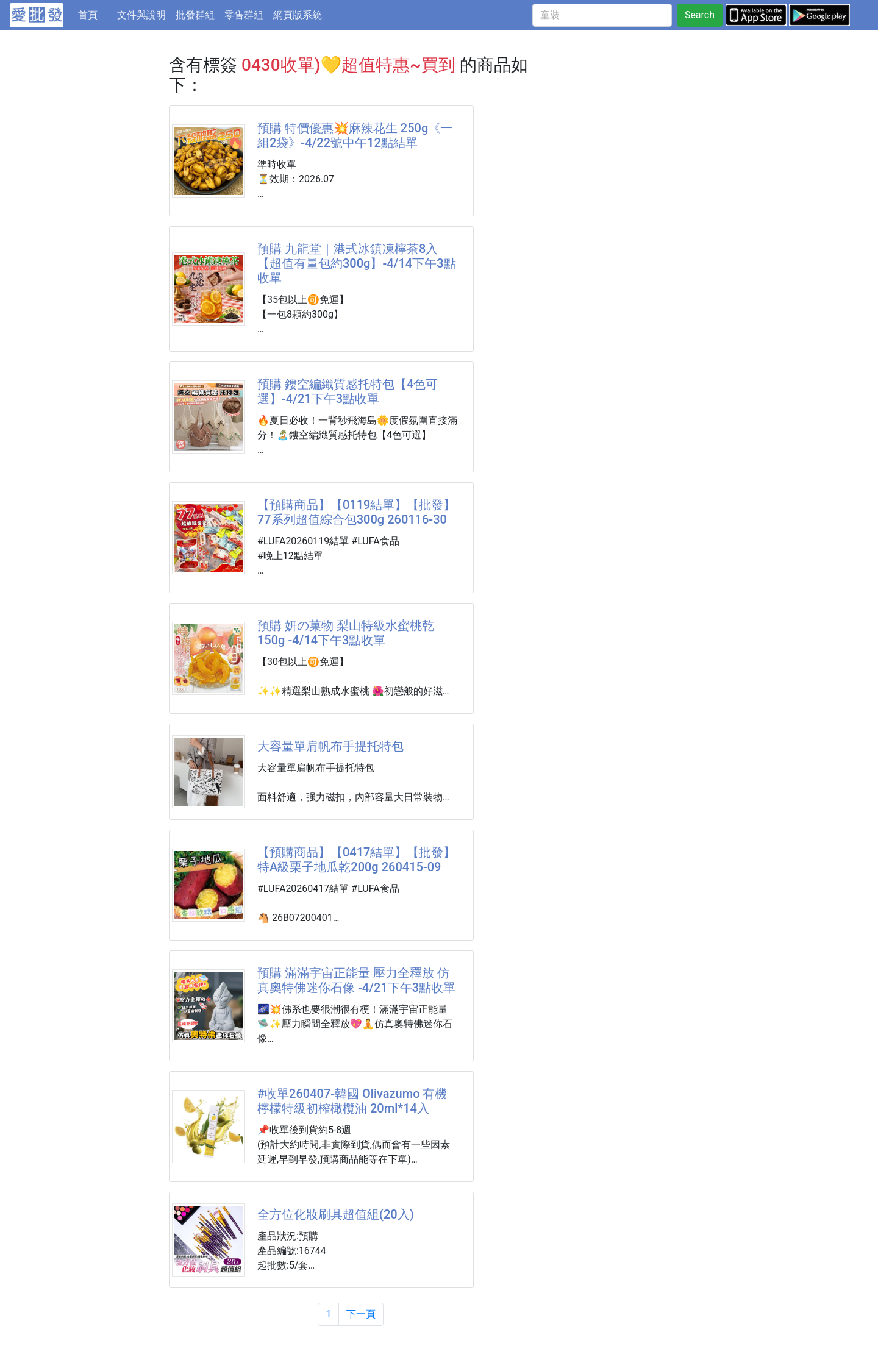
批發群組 (195, 15)
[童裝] (602, 15)
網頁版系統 (297, 15)
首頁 (95, 14)
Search (700, 15)
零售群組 (243, 15)
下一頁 (361, 1314)
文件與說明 (141, 15)
